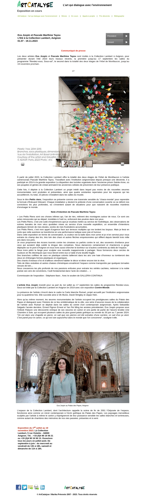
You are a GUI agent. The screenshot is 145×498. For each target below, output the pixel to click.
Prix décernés (104, 16)
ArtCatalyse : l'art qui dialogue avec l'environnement (37, 16)
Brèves (64, 16)
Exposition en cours (29, 11)
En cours (74, 16)
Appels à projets (88, 16)
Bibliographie (119, 16)
